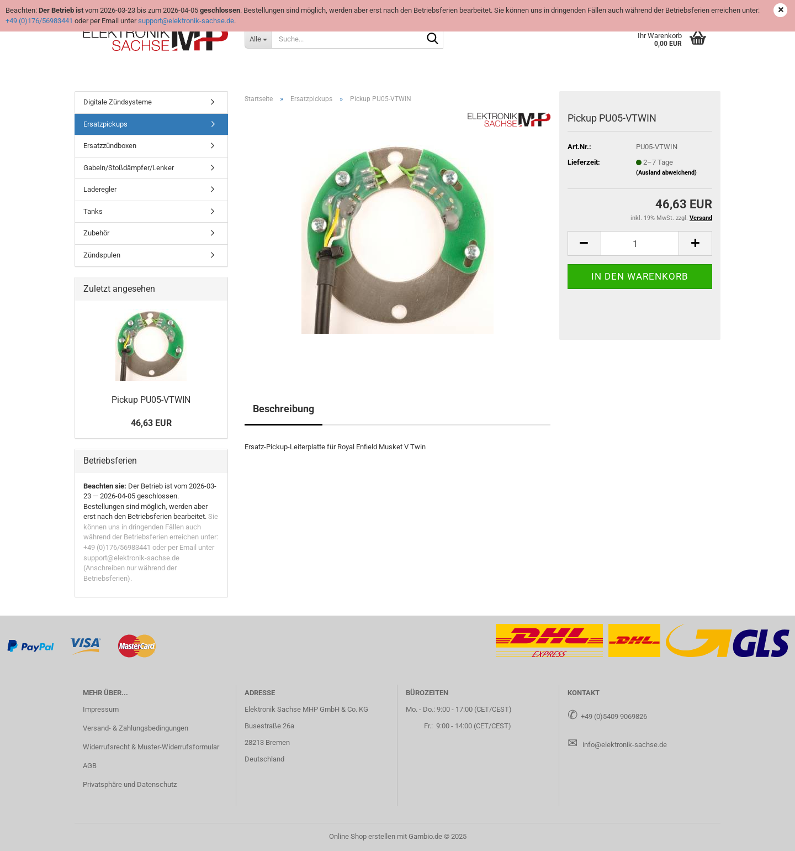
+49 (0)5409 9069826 (614, 716)
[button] (584, 243)
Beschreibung (283, 408)
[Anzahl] (640, 243)
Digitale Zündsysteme (117, 102)
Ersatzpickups (105, 124)
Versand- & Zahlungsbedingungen (135, 728)
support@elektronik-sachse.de (186, 21)
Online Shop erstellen (362, 836)
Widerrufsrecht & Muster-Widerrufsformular (151, 747)
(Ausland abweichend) (666, 172)
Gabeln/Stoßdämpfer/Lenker (128, 168)
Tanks (93, 211)
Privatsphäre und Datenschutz (130, 784)
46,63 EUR (151, 423)
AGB (90, 765)
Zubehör (96, 233)
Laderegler (99, 189)
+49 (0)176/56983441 (39, 21)
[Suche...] (258, 39)
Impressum (101, 709)
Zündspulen (101, 255)
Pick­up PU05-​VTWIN (151, 400)
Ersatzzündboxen (109, 145)
